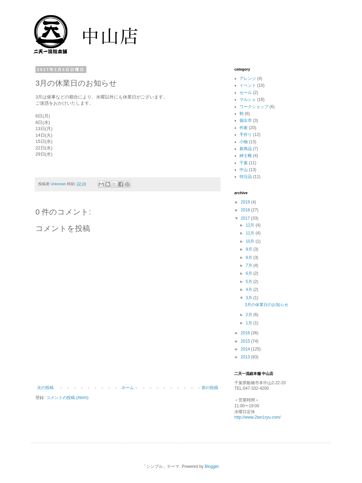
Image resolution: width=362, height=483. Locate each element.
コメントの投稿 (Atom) (67, 397)
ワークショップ (253, 106)
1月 (249, 323)
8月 (249, 257)
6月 (249, 273)
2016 (246, 332)
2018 (246, 210)
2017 (246, 218)
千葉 (243, 162)
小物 (243, 141)
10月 (251, 241)
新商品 (245, 148)
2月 (249, 314)
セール (245, 92)
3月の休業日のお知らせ (266, 304)
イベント (247, 85)
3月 (249, 297)
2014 (246, 349)
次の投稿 (45, 387)
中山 (243, 169)
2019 (246, 202)
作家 (243, 127)
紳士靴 (245, 155)
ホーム (127, 387)
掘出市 (245, 120)
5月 (249, 281)
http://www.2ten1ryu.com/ (257, 417)
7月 (249, 265)
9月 (249, 249)
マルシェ (247, 99)
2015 (246, 341)
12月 (251, 225)
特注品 (245, 176)
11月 (251, 233)
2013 (246, 357)
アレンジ (247, 78)
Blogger (212, 466)
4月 (249, 289)
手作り (245, 134)
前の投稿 (210, 387)
